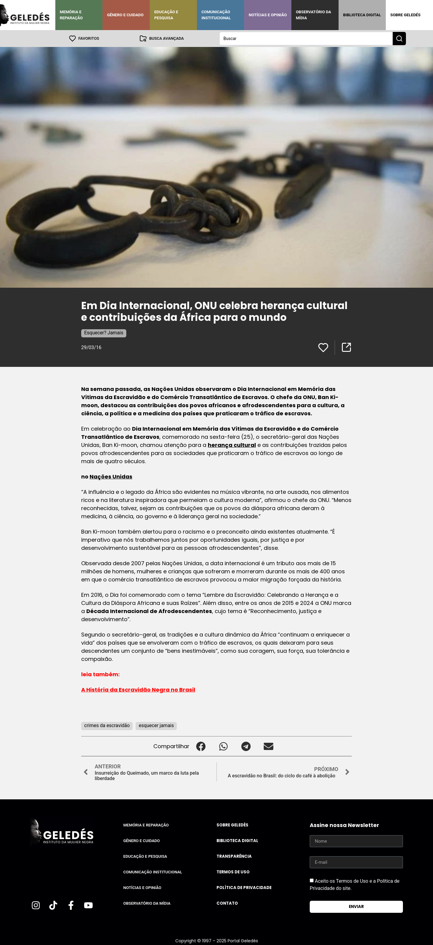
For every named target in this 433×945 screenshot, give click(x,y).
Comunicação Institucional (216, 15)
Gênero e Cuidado (125, 15)
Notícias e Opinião (268, 15)
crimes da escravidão (107, 725)
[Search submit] (399, 38)
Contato (227, 903)
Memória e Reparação (71, 15)
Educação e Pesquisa (166, 15)
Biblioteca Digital (362, 15)
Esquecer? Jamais (103, 333)
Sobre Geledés (405, 15)
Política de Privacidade (244, 888)
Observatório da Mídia (313, 15)
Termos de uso (233, 872)
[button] (200, 746)
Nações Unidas (111, 476)
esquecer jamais (156, 725)
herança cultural (232, 445)
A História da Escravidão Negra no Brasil (138, 689)
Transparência (234, 856)
